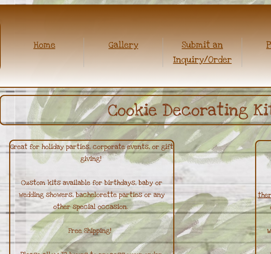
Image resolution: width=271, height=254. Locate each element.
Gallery (123, 44)
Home (44, 44)
